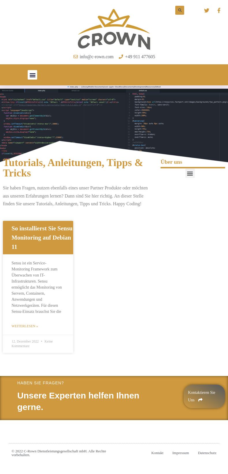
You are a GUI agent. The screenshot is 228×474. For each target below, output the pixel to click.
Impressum (180, 453)
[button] (32, 75)
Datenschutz (207, 453)
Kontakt (157, 453)
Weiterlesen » (25, 326)
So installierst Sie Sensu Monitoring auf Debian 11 (42, 237)
